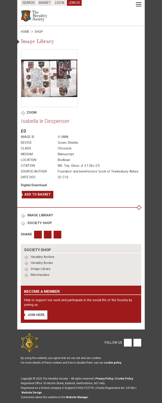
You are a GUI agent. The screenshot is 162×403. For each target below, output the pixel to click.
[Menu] (138, 4)
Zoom (32, 112)
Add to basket (37, 194)
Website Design (31, 392)
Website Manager (77, 397)
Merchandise (40, 275)
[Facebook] (127, 342)
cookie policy (112, 362)
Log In (59, 2)
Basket (45, 2)
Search (29, 2)
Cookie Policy (124, 378)
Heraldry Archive (42, 257)
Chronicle (64, 148)
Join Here (36, 315)
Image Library (40, 215)
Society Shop (39, 223)
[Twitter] (136, 342)
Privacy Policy (104, 378)
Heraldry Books (42, 263)
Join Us (74, 2)
